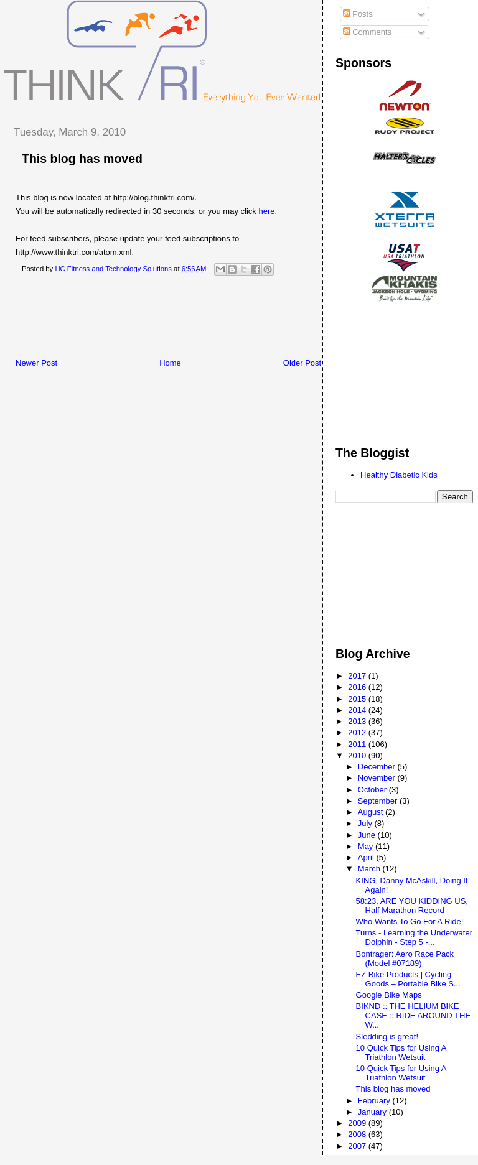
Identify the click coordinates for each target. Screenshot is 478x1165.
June (368, 835)
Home (170, 363)
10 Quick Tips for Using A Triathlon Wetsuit (401, 1052)
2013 (358, 721)
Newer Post (36, 363)
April (367, 857)
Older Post (302, 363)
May (366, 846)
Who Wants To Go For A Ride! (410, 921)
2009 (358, 1123)
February (375, 1100)
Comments (367, 32)
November (378, 777)
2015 (358, 698)
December (378, 766)
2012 (358, 732)
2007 (358, 1146)
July (366, 823)
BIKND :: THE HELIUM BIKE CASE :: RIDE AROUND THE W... (413, 1015)
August (371, 812)
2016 (358, 687)
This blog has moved (82, 158)
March (370, 868)
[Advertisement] (229, 320)
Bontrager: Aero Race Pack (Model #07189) (405, 958)
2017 (358, 675)
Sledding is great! (387, 1036)
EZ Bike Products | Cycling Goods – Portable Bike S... (408, 979)
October (373, 789)
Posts (358, 14)
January (373, 1111)
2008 (358, 1134)
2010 (358, 755)
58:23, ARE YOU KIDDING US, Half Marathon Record (412, 905)
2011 (358, 744)
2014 (358, 710)
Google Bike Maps (389, 995)
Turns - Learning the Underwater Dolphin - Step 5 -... (414, 937)
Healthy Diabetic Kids (399, 475)
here (266, 211)
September (379, 800)
